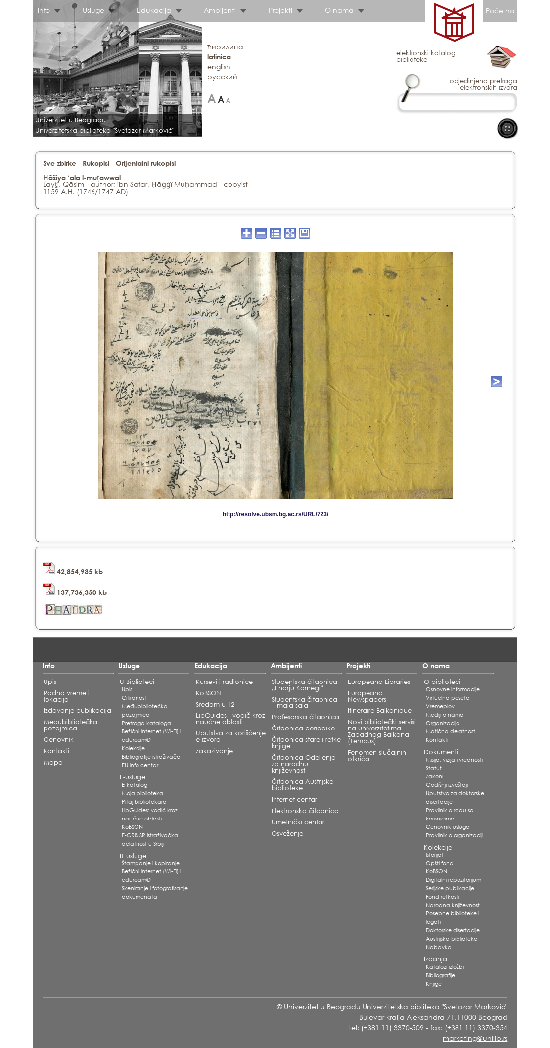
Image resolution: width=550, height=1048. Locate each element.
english (218, 66)
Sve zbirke (59, 163)
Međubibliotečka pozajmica (70, 725)
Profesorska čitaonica (305, 717)
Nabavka (439, 947)
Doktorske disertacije (453, 930)
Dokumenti (441, 752)
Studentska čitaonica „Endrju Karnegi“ (304, 685)
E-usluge (132, 777)
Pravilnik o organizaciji (454, 835)
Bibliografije (440, 975)
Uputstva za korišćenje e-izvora (231, 736)
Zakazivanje (214, 751)
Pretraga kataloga (146, 723)
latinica (219, 56)
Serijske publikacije (450, 888)
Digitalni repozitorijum (453, 880)
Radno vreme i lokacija (67, 696)
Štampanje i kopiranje (151, 863)
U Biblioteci (137, 682)
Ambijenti (220, 10)
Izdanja (435, 959)
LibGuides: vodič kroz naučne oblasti (150, 814)
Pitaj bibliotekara (144, 802)
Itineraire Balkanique (380, 710)
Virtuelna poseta (448, 698)
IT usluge (133, 856)
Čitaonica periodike (303, 728)
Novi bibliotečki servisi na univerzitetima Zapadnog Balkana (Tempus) (382, 731)
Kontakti (56, 751)
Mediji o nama (445, 715)
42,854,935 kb (73, 571)
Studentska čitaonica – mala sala (304, 702)
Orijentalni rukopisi (146, 163)
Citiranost (134, 698)
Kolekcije (133, 748)
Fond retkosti (442, 897)
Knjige (434, 984)
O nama (339, 10)
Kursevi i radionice (224, 682)
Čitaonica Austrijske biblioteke (302, 784)
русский (222, 76)
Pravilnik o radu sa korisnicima (450, 814)
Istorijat (435, 855)
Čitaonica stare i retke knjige (306, 742)
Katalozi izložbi (445, 967)
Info (44, 10)
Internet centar (294, 799)
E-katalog (134, 785)
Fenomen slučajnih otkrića (377, 755)
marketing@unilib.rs (475, 1038)
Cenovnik (59, 739)
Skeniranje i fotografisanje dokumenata (155, 892)
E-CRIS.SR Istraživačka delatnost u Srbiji (150, 839)
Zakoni (434, 776)
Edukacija (154, 10)
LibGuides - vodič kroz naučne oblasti (230, 718)
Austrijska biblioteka (452, 939)
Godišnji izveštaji (447, 785)
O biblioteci (442, 682)
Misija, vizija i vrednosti (454, 760)
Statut (434, 768)
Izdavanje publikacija (77, 710)
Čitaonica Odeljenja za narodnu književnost (304, 764)
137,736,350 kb (75, 592)
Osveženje (287, 833)
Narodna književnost (453, 905)
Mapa (53, 762)
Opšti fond (440, 863)
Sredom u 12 (215, 704)
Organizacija (443, 723)
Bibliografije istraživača (151, 757)
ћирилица (225, 46)
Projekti (280, 10)
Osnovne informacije (453, 689)
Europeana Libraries (379, 682)
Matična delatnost (450, 731)
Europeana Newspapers (367, 696)
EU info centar (140, 765)
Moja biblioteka (142, 793)
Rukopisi (96, 163)
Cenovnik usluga (448, 827)
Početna (500, 10)
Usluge (93, 10)
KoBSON (132, 827)
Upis (50, 682)
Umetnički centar (298, 822)
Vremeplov (440, 706)
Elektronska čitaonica (305, 811)
